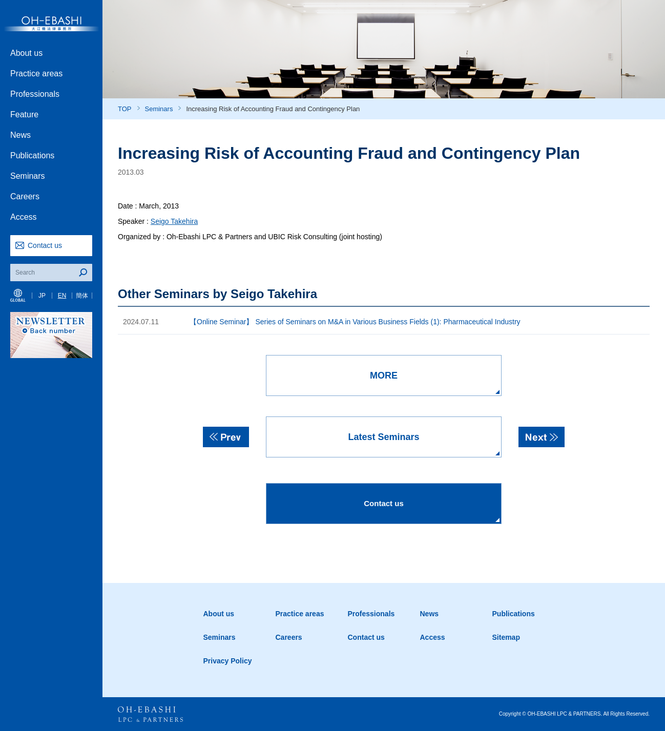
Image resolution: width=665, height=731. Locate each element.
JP (42, 295)
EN (62, 295)
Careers (24, 196)
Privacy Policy (227, 661)
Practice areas (36, 73)
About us (26, 53)
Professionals (34, 94)
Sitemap (506, 637)
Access (23, 217)
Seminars (27, 176)
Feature (24, 114)
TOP (125, 109)
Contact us (45, 245)
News (20, 135)
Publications (32, 155)
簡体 (82, 295)
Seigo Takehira (174, 221)
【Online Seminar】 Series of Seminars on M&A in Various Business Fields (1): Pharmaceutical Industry (355, 322)
